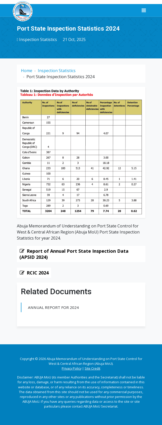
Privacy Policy (71, 368)
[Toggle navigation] (143, 10)
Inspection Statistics (38, 39)
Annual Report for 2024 (53, 307)
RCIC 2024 (38, 273)
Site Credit (92, 368)
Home (26, 70)
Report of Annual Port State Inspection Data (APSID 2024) (73, 254)
